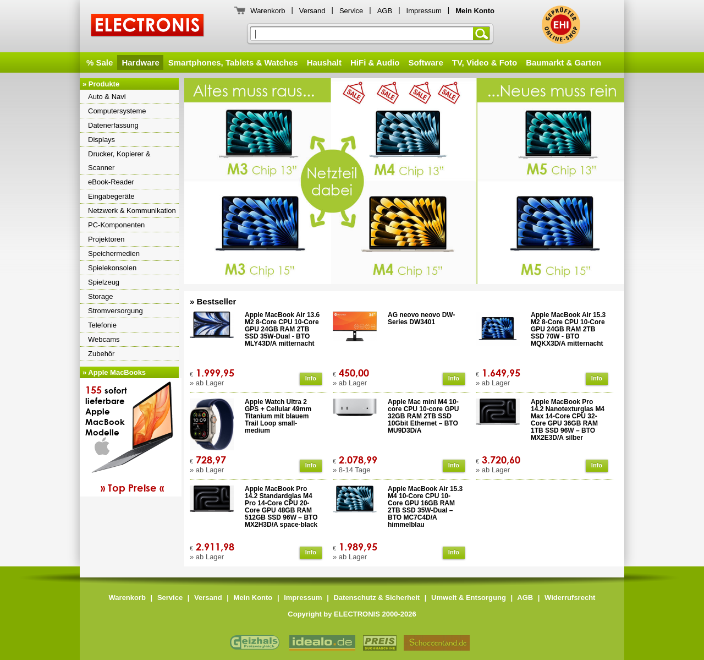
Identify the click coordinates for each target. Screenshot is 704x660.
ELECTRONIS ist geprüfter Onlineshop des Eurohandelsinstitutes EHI (561, 25)
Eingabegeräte (111, 196)
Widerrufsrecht (569, 597)
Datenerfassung (113, 125)
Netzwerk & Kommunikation (132, 210)
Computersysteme (117, 111)
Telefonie (102, 325)
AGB (384, 11)
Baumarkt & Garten (563, 62)
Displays (101, 139)
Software (425, 62)
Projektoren (106, 239)
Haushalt (324, 62)
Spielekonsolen (112, 268)
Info (310, 378)
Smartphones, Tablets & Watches (233, 62)
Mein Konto (253, 597)
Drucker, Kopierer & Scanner (119, 161)
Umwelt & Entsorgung (468, 597)
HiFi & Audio (374, 62)
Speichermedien (114, 253)
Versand (312, 11)
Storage (100, 296)
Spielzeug (103, 282)
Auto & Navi (107, 96)
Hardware (140, 62)
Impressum (424, 11)
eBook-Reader (111, 182)
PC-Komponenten (116, 225)
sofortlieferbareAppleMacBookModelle (132, 439)
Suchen (483, 33)
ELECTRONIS (148, 27)
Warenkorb (267, 11)
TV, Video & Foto (484, 62)
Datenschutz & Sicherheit (376, 597)
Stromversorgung (115, 311)
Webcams (104, 339)
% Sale (99, 62)
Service (351, 11)
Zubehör (101, 354)
